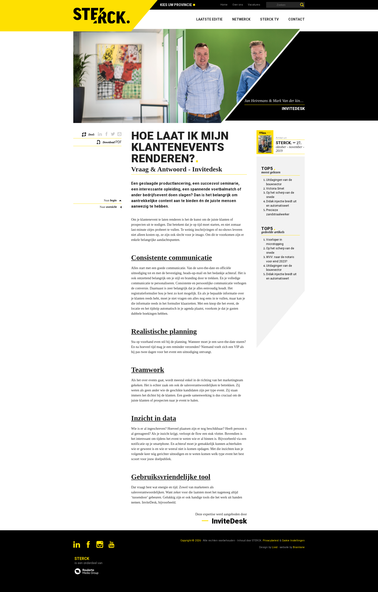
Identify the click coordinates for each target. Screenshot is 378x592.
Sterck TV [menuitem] (269, 19)
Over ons (237, 4)
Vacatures (254, 4)
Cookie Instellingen (293, 540)
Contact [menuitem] (296, 19)
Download (109, 142)
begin (113, 200)
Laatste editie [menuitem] (209, 19)
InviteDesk (228, 521)
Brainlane (299, 547)
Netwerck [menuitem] (241, 19)
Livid (274, 547)
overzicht (111, 207)
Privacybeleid (271, 540)
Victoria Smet (275, 188)
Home (224, 4)
